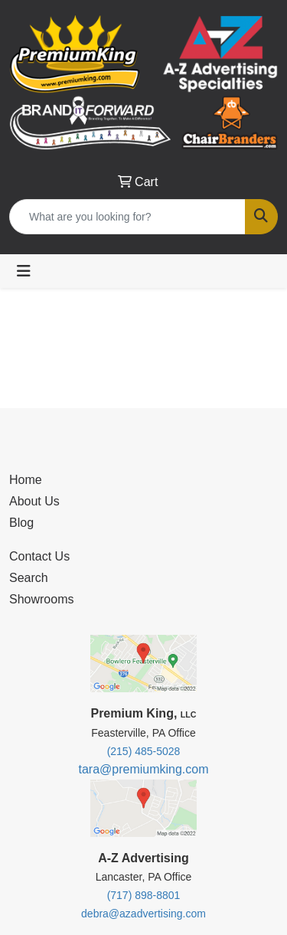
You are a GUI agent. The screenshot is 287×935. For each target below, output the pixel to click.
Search (28, 577)
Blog (21, 522)
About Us (34, 501)
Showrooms (41, 599)
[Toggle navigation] (24, 271)
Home (25, 479)
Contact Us (39, 556)
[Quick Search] (127, 216)
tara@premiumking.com (143, 769)
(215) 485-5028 (144, 751)
